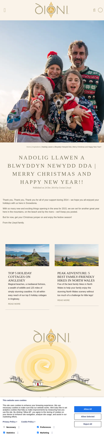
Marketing (43, 433)
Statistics (9, 433)
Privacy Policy (10, 422)
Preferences (44, 427)
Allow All (88, 409)
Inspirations (36, 147)
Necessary (9, 427)
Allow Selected (88, 417)
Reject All (87, 424)
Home (29, 147)
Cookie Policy (28, 422)
